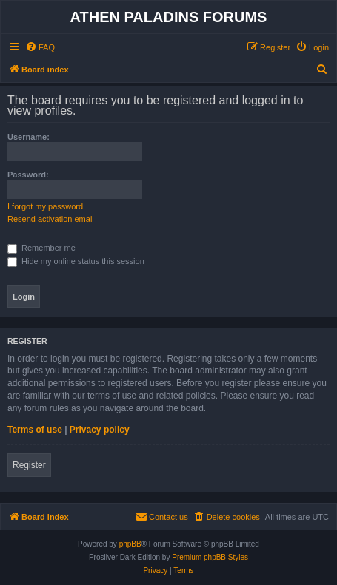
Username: (28, 136)
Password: (28, 174)
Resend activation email (50, 218)
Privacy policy (100, 430)
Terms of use (34, 430)
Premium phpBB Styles (210, 557)
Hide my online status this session (75, 261)
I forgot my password (45, 206)
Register (29, 465)
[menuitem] (40, 47)
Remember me (41, 247)
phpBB (130, 544)
